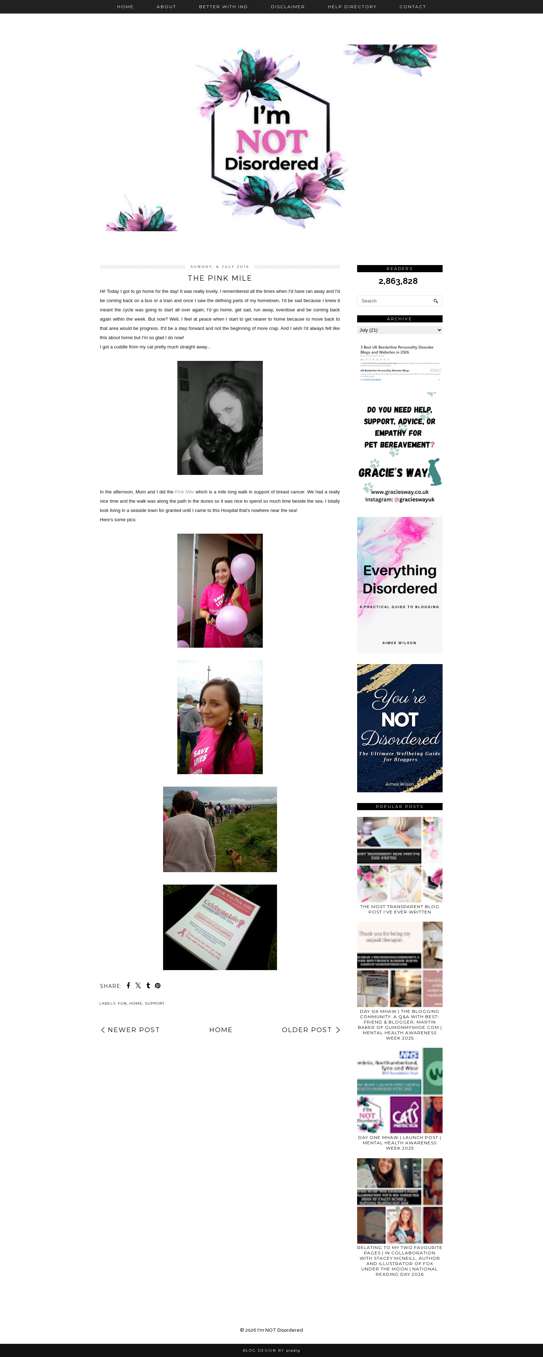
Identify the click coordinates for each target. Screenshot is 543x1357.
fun (122, 1003)
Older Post (307, 1030)
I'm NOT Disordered (280, 1330)
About (166, 6)
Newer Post (134, 1030)
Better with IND (223, 6)
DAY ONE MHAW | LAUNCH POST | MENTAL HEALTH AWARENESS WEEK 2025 (399, 1143)
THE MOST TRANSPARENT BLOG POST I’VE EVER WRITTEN (399, 909)
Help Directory (352, 6)
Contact (413, 6)
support (155, 1003)
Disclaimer (288, 6)
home (135, 1003)
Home (125, 6)
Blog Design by (271, 1350)
